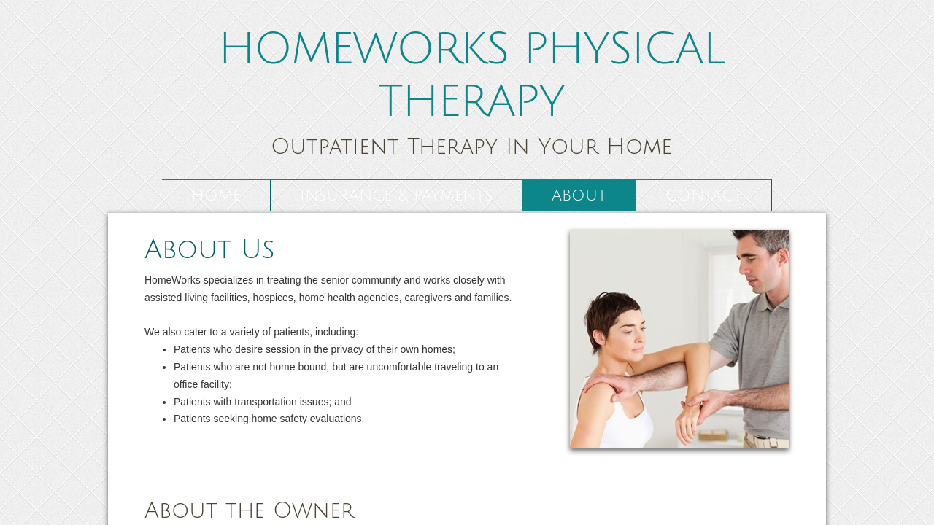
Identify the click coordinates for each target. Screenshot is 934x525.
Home (216, 195)
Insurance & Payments (396, 195)
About (579, 195)
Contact (703, 195)
